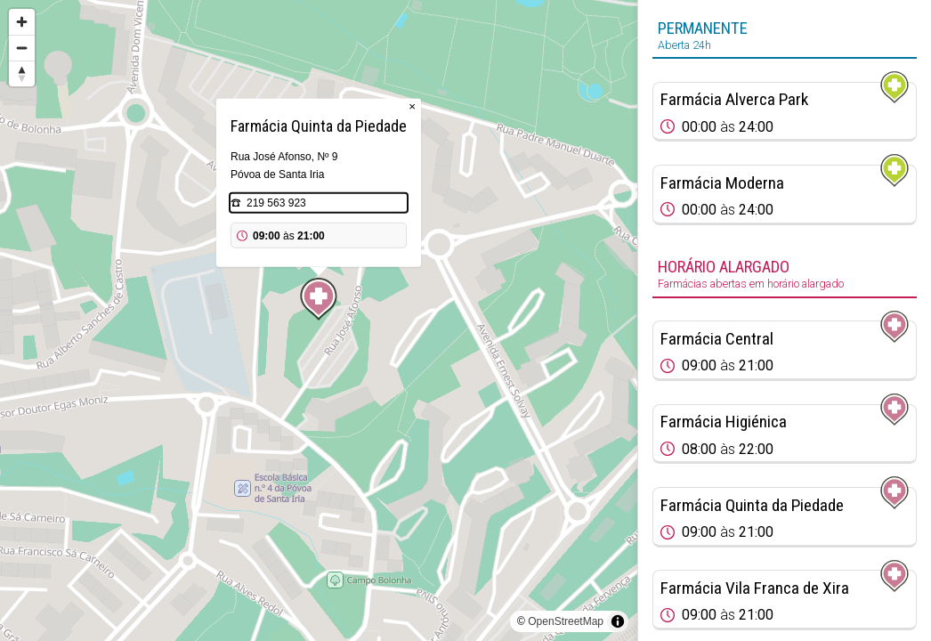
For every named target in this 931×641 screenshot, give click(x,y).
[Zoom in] (22, 22)
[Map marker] (318, 299)
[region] (318, 320)
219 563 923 (276, 203)
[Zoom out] (22, 48)
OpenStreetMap (565, 621)
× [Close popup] (412, 106)
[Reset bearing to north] (22, 73)
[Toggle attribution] (617, 621)
